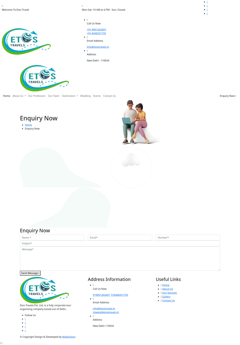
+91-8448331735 (96, 33)
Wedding (85, 96)
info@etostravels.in (104, 308)
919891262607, (101, 295)
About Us (18, 96)
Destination (69, 96)
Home (6, 96)
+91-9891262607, (97, 29)
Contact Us (109, 96)
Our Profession (37, 96)
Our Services (169, 293)
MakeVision (69, 337)
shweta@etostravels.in (106, 312)
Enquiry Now (228, 96)
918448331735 (119, 295)
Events (97, 96)
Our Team (53, 96)
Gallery (166, 296)
